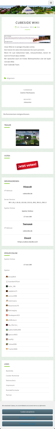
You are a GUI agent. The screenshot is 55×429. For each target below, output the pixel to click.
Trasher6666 (12, 349)
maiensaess (12, 301)
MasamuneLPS (13, 306)
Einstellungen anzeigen (27, 424)
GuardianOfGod (14, 281)
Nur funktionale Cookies (27, 418)
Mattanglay (12, 310)
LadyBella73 (12, 291)
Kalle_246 (11, 286)
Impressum (10, 385)
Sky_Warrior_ (13, 325)
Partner (9, 395)
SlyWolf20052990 (14, 330)
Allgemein (11, 78)
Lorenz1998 (12, 296)
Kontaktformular (12, 390)
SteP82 (10, 339)
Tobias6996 (12, 344)
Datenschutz (11, 380)
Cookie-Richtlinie (12, 376)
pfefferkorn (12, 320)
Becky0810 (12, 277)
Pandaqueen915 (14, 315)
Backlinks (9, 371)
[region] (27, 9)
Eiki (38, 27)
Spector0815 (12, 334)
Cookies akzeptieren (27, 412)
